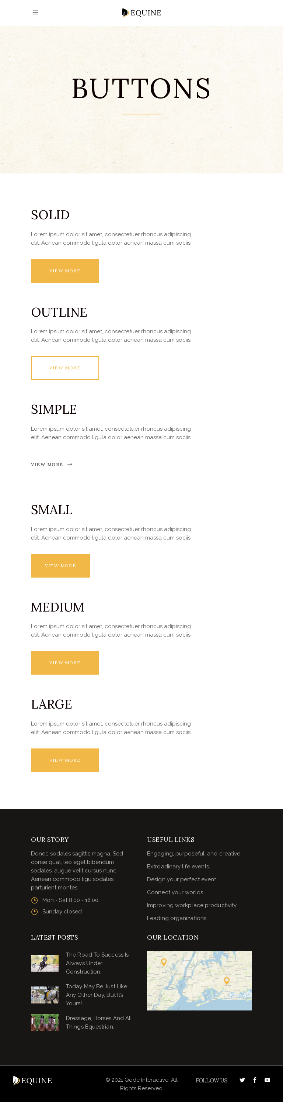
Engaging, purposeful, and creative (193, 853)
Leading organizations (176, 918)
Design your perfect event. (182, 879)
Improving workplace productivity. (192, 905)
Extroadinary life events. (178, 866)
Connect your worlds (175, 892)
